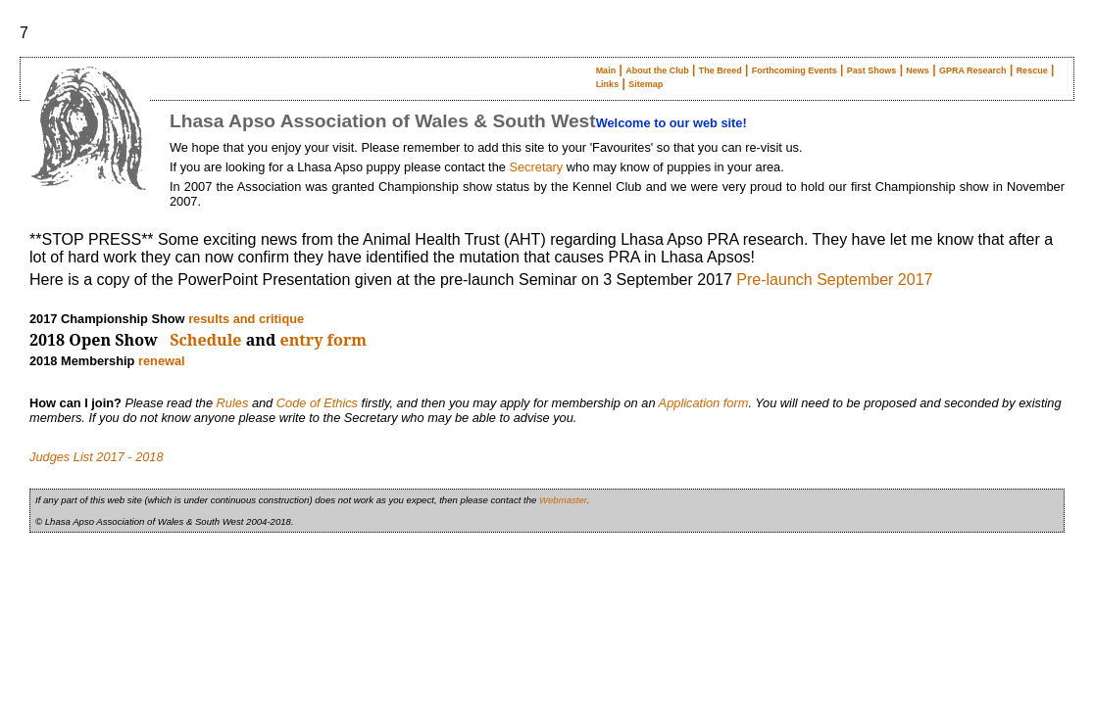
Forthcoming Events (794, 70)
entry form (324, 340)
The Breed (720, 70)
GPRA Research (973, 70)
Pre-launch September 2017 (834, 279)
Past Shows (872, 70)
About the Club (657, 70)
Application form (704, 403)
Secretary (536, 167)
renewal (161, 360)
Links (608, 84)
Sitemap (645, 84)
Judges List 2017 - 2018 (96, 456)
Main (606, 70)
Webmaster (563, 499)
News (917, 70)
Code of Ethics (317, 403)
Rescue (1032, 70)
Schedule (205, 340)
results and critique (246, 318)
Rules (233, 403)
